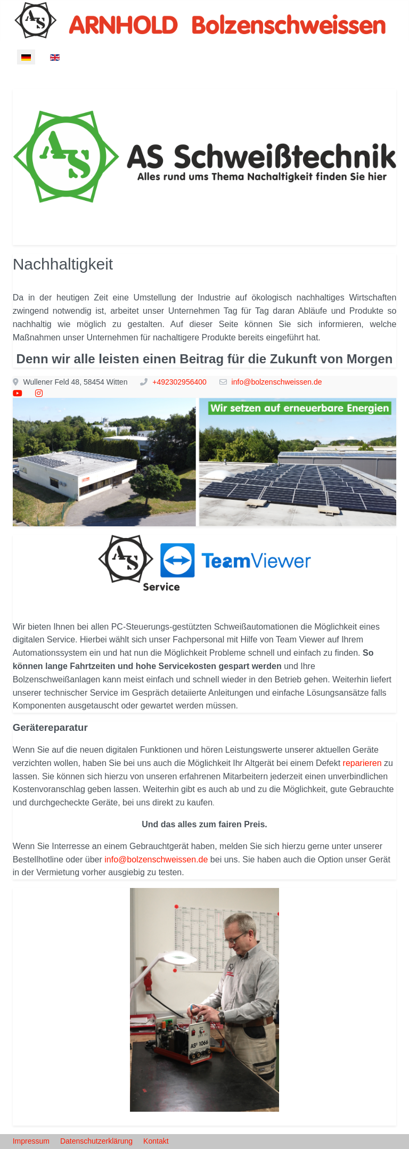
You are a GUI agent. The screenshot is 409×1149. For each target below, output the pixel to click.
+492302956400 (179, 382)
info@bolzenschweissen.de (277, 382)
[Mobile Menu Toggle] (21, 81)
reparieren (362, 763)
